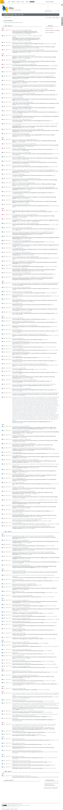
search (18, 1)
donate (32, 1)
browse (13, 1)
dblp (9, 1)
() (20, 58)
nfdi (27, 1)
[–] (3, 20)
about (22, 1)
